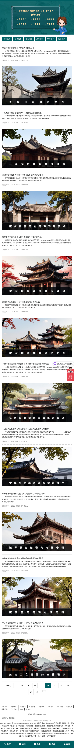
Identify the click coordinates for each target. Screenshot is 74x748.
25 (61, 686)
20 (28, 686)
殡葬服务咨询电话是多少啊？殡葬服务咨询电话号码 (22, 558)
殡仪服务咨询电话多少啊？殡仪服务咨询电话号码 (22, 237)
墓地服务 (32, 707)
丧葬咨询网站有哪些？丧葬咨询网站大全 (18, 48)
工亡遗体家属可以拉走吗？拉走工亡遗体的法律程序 (22, 623)
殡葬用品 (4, 709)
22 (41, 686)
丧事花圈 (60, 707)
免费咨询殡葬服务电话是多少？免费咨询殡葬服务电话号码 (25, 364)
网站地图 (58, 723)
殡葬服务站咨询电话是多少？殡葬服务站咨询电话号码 (23, 494)
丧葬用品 (69, 707)
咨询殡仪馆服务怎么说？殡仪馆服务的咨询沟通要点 (22, 175)
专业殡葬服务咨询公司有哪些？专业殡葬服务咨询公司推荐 (25, 429)
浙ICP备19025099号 (48, 723)
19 (22, 686)
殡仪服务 (14, 707)
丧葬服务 (23, 707)
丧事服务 (41, 707)
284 (37, 692)
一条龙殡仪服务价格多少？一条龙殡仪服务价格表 (22, 113)
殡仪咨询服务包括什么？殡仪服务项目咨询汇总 (21, 302)
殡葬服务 (4, 707)
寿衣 (21, 709)
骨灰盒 (28, 709)
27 (31, 692)
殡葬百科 (50, 707)
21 (35, 686)
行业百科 (14, 709)
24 (55, 686)
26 (68, 686)
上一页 (8, 686)
